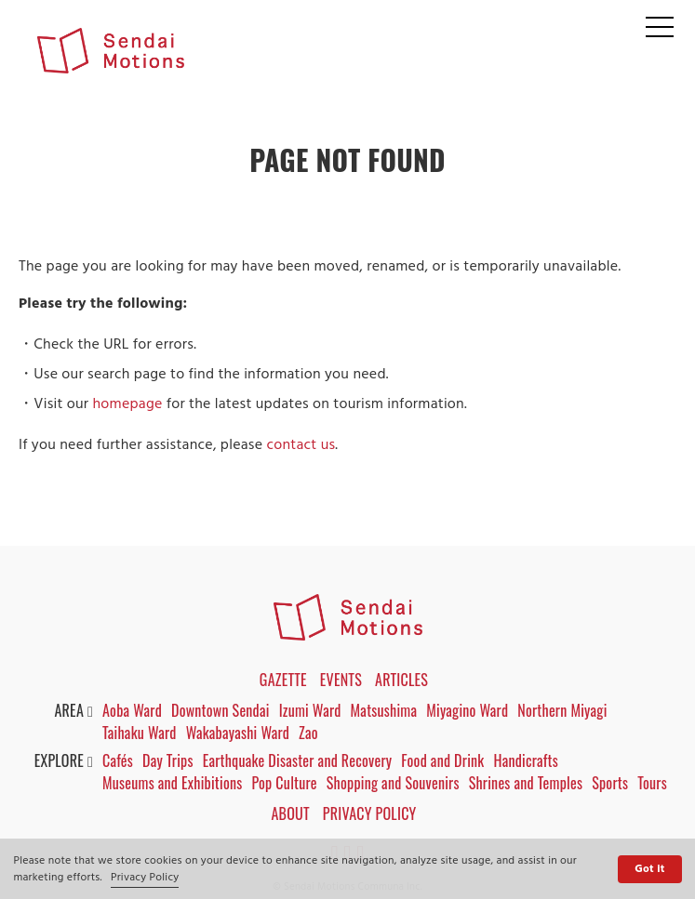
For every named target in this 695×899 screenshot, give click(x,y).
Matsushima (384, 710)
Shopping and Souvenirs (393, 783)
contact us (300, 445)
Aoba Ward (132, 710)
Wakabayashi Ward (237, 732)
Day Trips (168, 760)
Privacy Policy (145, 877)
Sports (610, 783)
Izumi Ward (310, 710)
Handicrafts (525, 760)
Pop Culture (283, 783)
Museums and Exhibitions (172, 783)
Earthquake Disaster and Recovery (298, 760)
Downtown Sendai (220, 710)
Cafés (117, 760)
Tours (652, 783)
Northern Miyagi (562, 710)
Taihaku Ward (139, 732)
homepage (127, 404)
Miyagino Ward (467, 710)
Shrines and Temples (526, 783)
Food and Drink (442, 760)
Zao (308, 732)
